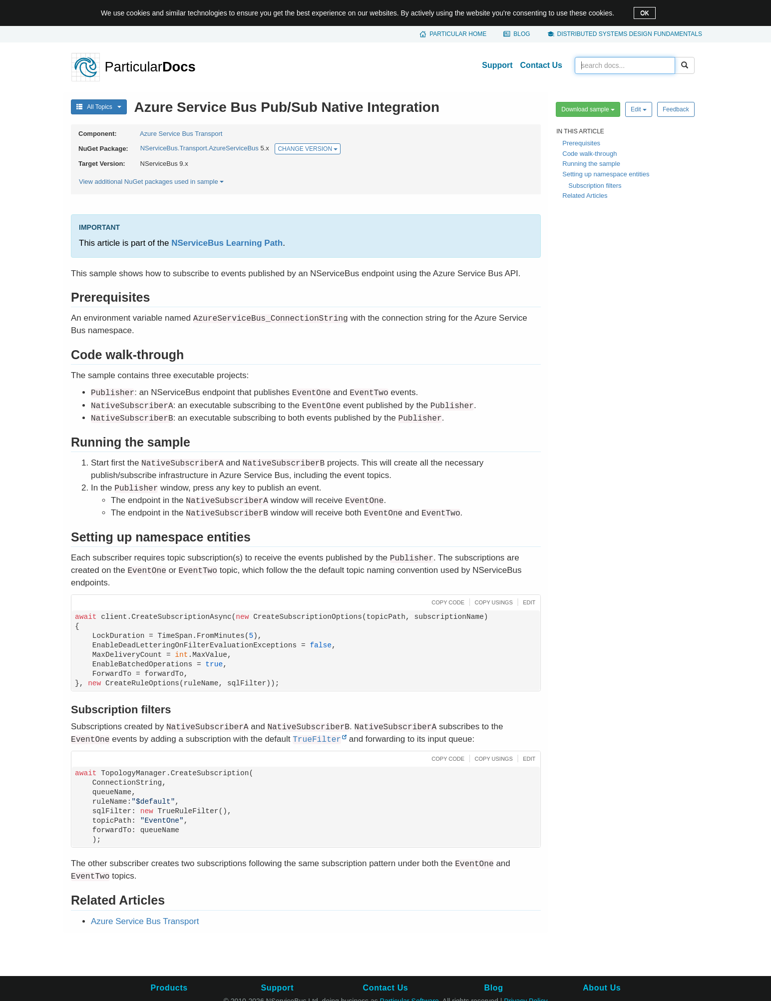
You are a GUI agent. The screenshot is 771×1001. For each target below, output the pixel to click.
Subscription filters (594, 185)
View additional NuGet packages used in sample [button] (151, 181)
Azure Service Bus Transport (181, 133)
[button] (446, 601)
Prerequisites (581, 143)
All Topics (98, 106)
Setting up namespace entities (605, 174)
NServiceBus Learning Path (227, 243)
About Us (602, 988)
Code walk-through (589, 153)
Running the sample (591, 163)
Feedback (676, 109)
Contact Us (541, 65)
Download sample (588, 109)
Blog (521, 33)
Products (168, 988)
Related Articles (584, 195)
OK (644, 12)
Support (497, 65)
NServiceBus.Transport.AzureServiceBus (199, 148)
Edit (639, 109)
